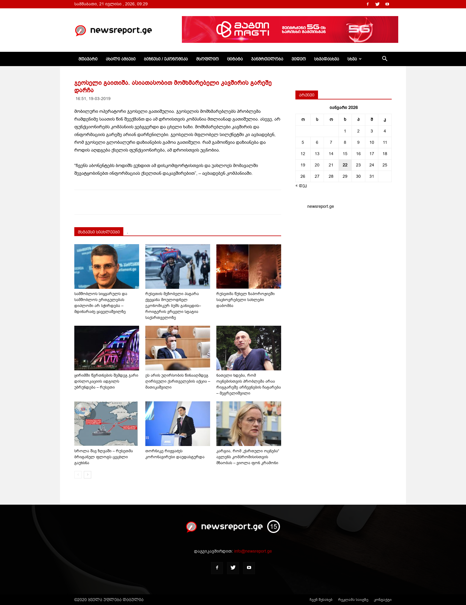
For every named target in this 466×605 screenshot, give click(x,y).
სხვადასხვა (326, 59)
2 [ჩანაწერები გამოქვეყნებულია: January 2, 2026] (358, 131)
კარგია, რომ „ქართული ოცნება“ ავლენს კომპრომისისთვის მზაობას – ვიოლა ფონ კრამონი (247, 456)
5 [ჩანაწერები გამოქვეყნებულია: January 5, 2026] (303, 142)
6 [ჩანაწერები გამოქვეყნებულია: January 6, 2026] (317, 142)
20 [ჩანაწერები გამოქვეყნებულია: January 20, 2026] (317, 165)
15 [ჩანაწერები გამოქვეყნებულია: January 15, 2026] (345, 154)
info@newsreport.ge (253, 551)
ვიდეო (299, 59)
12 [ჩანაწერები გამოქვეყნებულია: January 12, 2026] (302, 154)
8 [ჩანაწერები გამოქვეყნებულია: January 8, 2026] (345, 142)
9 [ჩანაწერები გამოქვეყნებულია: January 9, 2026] (358, 142)
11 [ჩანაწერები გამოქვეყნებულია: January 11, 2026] (385, 142)
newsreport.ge (320, 206)
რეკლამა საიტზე (353, 599)
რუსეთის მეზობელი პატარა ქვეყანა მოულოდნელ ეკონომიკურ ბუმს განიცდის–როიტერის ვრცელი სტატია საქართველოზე (173, 305)
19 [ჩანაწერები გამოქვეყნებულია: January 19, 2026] (302, 165)
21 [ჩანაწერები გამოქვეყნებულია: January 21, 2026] (331, 165)
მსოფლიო (207, 59)
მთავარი (87, 59)
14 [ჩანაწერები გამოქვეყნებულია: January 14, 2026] (331, 154)
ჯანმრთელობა (267, 59)
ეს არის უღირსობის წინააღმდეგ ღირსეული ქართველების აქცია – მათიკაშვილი (177, 381)
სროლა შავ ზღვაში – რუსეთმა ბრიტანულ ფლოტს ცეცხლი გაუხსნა (103, 456)
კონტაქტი (383, 599)
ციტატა (235, 59)
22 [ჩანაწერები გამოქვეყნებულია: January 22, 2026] (345, 165)
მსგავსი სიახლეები (99, 232)
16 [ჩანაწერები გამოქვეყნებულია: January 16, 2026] (358, 154)
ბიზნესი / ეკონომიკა (166, 59)
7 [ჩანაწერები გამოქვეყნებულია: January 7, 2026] (331, 142)
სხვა (354, 59)
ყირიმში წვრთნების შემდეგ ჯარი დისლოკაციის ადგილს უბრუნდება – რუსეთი (106, 381)
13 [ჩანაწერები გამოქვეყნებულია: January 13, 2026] (317, 154)
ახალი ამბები (121, 59)
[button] (384, 59)
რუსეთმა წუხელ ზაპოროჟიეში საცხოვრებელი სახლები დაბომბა (245, 299)
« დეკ (301, 185)
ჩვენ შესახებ (321, 599)
